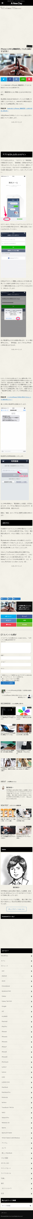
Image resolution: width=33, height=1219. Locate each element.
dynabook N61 (6, 991)
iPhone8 (4, 1052)
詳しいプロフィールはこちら (17, 909)
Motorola (5, 1097)
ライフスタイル (6, 1173)
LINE (10, 598)
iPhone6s (4, 1041)
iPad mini (4, 1021)
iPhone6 (4, 598)
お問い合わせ (4, 1212)
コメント (3, 641)
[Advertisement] (16, 26)
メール (3, 662)
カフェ (3, 960)
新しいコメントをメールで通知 (10, 678)
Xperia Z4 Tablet (7, 1133)
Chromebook (6, 986)
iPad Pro (4, 1026)
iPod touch (5, 1062)
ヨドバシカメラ (7, 1188)
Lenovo (4, 1072)
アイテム (4, 1143)
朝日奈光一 (9, 787)
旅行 (2, 1183)
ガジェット (17, 598)
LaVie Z (4, 1067)
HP (3, 1011)
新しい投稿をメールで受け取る (10, 680)
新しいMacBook (7, 1153)
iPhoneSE (4, 1057)
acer (3, 971)
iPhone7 (4, 1047)
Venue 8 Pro (5, 1117)
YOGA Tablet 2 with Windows (11, 1138)
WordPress (4, 955)
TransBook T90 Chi (8, 1107)
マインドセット (6, 1168)
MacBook (5, 1087)
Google (4, 1006)
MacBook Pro (6, 1092)
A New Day (16, 3)
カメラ (4, 1148)
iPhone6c (4, 1036)
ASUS (3, 981)
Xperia (4, 1127)
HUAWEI (4, 1016)
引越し (3, 1178)
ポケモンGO (5, 1163)
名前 (2, 655)
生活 (2, 1193)
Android (4, 976)
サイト (2, 668)
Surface (4, 1102)
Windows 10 (5, 1122)
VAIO (3, 1112)
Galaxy (4, 996)
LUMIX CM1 (6, 1082)
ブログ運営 (4, 1158)
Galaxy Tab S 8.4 (7, 1001)
